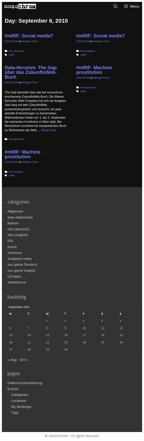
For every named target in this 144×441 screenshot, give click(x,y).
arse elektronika (20, 217)
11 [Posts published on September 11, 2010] (102, 327)
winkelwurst (17, 282)
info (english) (87, 51)
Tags (15, 412)
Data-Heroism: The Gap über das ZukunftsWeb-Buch (31, 72)
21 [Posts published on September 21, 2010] (29, 342)
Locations (18, 401)
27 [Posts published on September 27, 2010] (10, 349)
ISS (10, 241)
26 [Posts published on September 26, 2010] (121, 342)
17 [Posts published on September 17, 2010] (84, 335)
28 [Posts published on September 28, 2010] (29, 349)
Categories (19, 395)
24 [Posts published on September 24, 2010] (84, 342)
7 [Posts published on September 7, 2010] (28, 327)
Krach (12, 247)
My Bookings (21, 407)
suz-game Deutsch (22, 264)
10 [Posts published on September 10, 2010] (84, 327)
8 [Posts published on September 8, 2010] (46, 327)
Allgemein (15, 211)
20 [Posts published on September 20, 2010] (10, 342)
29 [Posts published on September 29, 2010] (47, 349)
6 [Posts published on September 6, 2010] (10, 327)
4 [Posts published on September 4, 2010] (102, 320)
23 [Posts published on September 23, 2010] (66, 342)
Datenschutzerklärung (25, 383)
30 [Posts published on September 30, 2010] (66, 349)
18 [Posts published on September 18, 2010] (102, 335)
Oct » (24, 360)
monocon (15, 253)
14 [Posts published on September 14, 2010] (29, 335)
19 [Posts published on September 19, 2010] (121, 335)
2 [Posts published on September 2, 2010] (65, 320)
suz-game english (21, 270)
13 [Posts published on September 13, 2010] (10, 335)
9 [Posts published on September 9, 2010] (65, 327)
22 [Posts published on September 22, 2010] (47, 342)
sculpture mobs (20, 259)
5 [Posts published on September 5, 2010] (120, 320)
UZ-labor (14, 276)
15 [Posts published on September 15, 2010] (47, 335)
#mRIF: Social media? (29, 35)
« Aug (12, 360)
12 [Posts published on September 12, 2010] (121, 327)
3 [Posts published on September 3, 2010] (83, 320)
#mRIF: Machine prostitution (94, 70)
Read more (48, 130)
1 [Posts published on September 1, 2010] (46, 320)
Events (13, 389)
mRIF (12, 55)
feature (13, 223)
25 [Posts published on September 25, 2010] (102, 342)
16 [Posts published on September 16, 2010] (66, 335)
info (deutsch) (16, 51)
